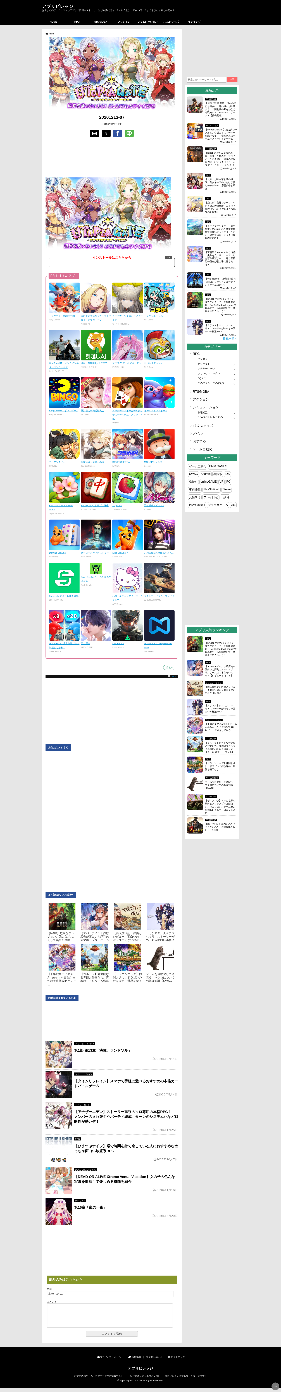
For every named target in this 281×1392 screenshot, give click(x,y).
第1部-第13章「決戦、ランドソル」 (103, 1050)
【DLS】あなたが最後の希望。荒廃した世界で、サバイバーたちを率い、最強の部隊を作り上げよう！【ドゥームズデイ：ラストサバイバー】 (220, 159)
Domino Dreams (57, 552)
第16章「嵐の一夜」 (90, 1207)
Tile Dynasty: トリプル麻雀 (95, 505)
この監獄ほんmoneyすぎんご (159, 552)
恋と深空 (85, 643)
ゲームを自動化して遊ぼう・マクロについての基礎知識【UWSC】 (220, 785)
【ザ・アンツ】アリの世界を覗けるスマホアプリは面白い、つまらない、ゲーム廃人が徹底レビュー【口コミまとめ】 (220, 806)
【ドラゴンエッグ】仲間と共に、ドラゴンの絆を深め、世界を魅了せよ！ (220, 766)
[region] (112, 157)
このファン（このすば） (211, 383)
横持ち (193, 481)
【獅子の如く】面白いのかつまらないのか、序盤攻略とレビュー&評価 (220, 827)
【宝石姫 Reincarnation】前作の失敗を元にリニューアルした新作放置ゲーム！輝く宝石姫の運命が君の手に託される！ (220, 258)
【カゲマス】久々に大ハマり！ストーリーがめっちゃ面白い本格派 (160, 937)
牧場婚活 (203, 412)
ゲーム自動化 (202, 449)
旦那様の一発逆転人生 (92, 410)
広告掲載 (134, 1361)
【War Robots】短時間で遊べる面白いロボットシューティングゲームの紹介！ (220, 281)
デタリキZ (80, 1200)
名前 (49, 1289)
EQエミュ (203, 378)
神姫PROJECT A (121, 462)
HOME (53, 21)
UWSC (193, 473)
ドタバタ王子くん (153, 315)
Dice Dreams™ (120, 552)
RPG (77, 21)
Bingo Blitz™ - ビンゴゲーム (63, 410)
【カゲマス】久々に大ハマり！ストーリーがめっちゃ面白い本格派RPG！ (220, 328)
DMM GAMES (218, 466)
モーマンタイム (57, 462)
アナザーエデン (82, 1105)
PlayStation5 (197, 504)
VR (221, 481)
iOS (227, 473)
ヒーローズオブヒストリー (95, 552)
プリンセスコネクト (84, 1043)
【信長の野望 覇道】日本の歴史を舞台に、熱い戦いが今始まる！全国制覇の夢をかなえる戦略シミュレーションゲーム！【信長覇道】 (220, 109)
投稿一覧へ (230, 338)
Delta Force (118, 643)
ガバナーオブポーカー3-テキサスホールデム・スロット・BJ (127, 414)
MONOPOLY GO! (153, 462)
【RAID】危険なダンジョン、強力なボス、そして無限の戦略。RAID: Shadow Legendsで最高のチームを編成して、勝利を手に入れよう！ (221, 305)
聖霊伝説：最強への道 (92, 462)
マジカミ (203, 358)
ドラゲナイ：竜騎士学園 (62, 315)
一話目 (225, 497)
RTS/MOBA (100, 21)
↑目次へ (169, 667)
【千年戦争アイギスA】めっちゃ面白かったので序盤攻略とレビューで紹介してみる (221, 727)
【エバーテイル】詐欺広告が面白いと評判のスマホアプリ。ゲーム (94, 937)
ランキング (194, 21)
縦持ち (217, 474)
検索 (232, 79)
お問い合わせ (154, 1361)
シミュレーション (147, 21)
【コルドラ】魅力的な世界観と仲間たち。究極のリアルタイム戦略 (94, 977)
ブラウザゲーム (218, 504)
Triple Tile (117, 505)
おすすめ (199, 441)
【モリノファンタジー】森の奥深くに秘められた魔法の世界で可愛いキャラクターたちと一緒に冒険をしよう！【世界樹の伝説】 (220, 232)
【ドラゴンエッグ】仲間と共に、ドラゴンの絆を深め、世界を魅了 (127, 977)
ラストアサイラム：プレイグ (159, 596)
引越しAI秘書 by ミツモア (94, 363)
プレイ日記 (210, 497)
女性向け (195, 497)
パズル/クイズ (171, 21)
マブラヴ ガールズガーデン (126, 363)
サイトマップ (176, 1361)
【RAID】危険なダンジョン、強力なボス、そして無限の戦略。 (61, 937)
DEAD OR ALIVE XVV (85, 1170)
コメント (52, 1301)
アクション (124, 21)
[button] (94, 133)
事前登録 (195, 489)
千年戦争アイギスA (154, 505)
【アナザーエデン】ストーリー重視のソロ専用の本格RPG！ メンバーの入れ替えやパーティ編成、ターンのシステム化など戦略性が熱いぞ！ (126, 1116)
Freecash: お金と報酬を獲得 (63, 596)
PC (228, 481)
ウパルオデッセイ (153, 363)
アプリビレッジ (57, 6)
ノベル (198, 433)
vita (233, 504)
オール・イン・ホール (155, 410)
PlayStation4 (211, 489)
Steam (226, 489)
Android (206, 473)
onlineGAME (209, 481)
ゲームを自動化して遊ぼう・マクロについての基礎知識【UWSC (160, 977)
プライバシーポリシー (110, 1361)
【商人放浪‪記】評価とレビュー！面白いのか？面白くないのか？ (127, 937)
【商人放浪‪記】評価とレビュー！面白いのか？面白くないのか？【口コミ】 (220, 690)
